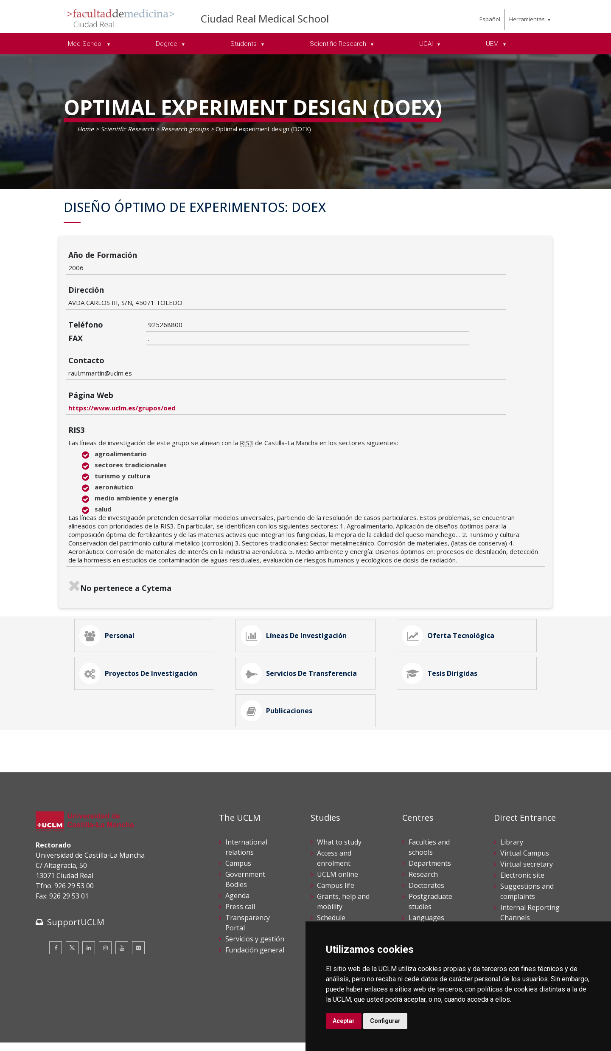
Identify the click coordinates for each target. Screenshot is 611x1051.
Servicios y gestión (254, 903)
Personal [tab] (111, 575)
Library (511, 806)
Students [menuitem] (244, 44)
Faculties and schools (429, 812)
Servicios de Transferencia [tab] (303, 623)
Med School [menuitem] (86, 44)
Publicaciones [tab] (281, 670)
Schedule (331, 882)
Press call (240, 871)
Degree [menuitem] (167, 44)
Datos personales (125, 1029)
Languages (426, 882)
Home (85, 129)
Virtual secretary (526, 828)
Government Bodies (245, 844)
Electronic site (522, 840)
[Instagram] (105, 913)
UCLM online (337, 839)
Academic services (345, 893)
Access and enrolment (334, 823)
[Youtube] (121, 913)
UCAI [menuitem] (426, 44)
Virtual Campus (524, 817)
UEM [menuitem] (493, 44)
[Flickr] (138, 913)
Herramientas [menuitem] (527, 19)
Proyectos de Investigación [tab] (143, 623)
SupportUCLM (75, 887)
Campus (238, 828)
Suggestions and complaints (527, 856)
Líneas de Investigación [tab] (298, 575)
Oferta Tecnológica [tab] (452, 575)
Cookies (83, 1029)
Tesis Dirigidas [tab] (444, 623)
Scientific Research (127, 129)
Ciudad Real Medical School (265, 18)
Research (423, 839)
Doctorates (426, 850)
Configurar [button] (385, 1020)
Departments (430, 828)
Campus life (335, 850)
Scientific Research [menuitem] (339, 44)
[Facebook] (55, 913)
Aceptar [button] (344, 1020)
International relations (246, 812)
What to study (339, 806)
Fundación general (254, 914)
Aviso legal (50, 1029)
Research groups (185, 129)
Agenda (237, 860)
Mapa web (133, 1038)
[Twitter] (72, 913)
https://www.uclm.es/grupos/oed (201, 343)
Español (489, 19)
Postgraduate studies (430, 866)
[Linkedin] (88, 913)
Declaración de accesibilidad (74, 1038)
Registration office (529, 914)
